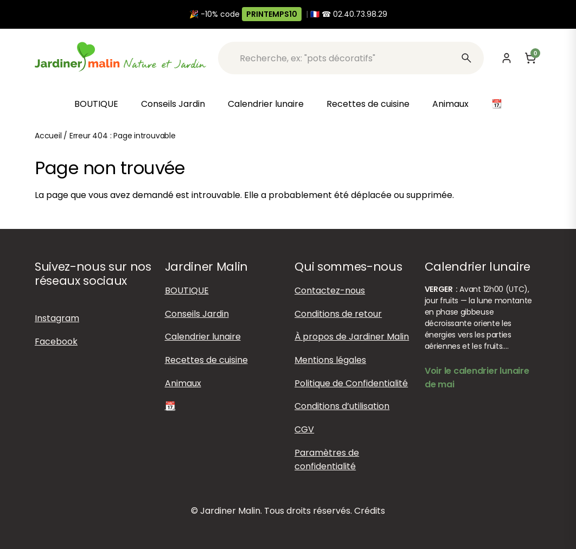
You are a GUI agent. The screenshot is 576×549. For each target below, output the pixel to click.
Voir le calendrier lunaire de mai (477, 378)
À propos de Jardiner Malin (352, 336)
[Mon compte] (506, 58)
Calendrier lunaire (266, 104)
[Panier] (530, 58)
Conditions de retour (338, 314)
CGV (304, 429)
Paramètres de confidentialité (327, 459)
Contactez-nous (330, 290)
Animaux (450, 104)
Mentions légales (330, 360)
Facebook (56, 341)
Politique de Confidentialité (351, 383)
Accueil (48, 135)
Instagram (57, 318)
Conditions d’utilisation (342, 406)
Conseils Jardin (173, 104)
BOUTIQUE (96, 104)
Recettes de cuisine (368, 104)
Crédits (369, 511)
